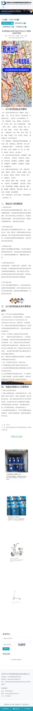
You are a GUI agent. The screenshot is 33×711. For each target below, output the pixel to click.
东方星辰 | (12, 704)
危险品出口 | (18, 704)
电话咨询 (5, 708)
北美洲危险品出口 (8, 27)
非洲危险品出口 (21, 27)
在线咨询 (16, 708)
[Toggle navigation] (3, 7)
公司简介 (27, 708)
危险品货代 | (26, 704)
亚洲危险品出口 (20, 23)
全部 (4, 19)
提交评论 (6, 648)
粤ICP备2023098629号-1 (14, 679)
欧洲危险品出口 (7, 23)
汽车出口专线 (14, 19)
